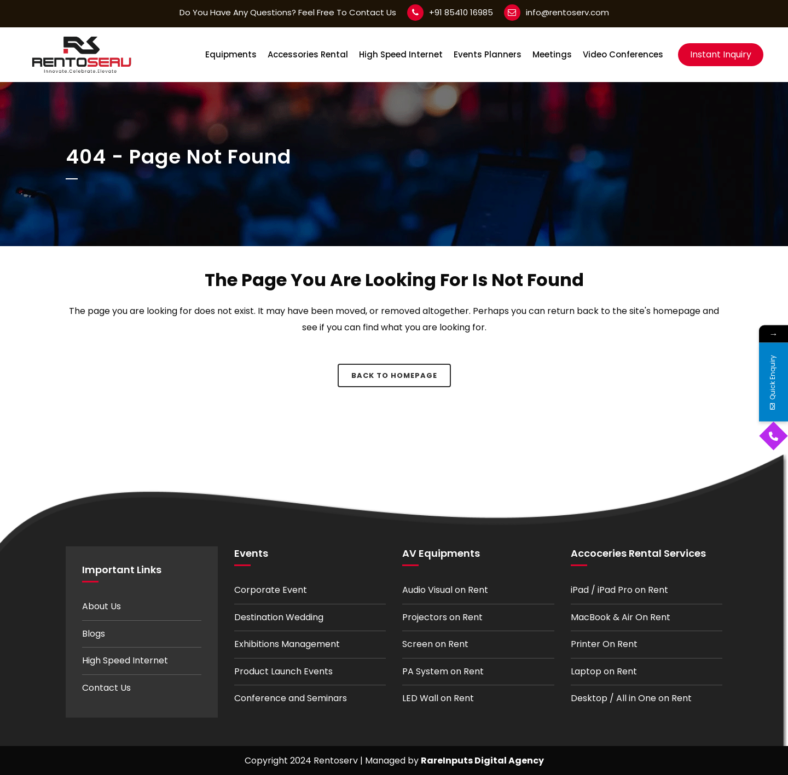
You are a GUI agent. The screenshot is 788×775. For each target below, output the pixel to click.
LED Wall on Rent (438, 698)
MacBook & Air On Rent (620, 617)
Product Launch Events (283, 671)
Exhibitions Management (287, 644)
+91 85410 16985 (461, 12)
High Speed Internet (125, 660)
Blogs (93, 633)
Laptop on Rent (604, 671)
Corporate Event (270, 590)
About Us (101, 606)
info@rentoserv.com (567, 12)
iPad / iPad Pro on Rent (619, 590)
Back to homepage (394, 375)
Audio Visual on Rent (445, 590)
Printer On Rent (604, 644)
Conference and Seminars (290, 698)
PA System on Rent (443, 671)
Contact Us (106, 687)
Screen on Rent (435, 644)
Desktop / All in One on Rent (631, 698)
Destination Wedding (278, 617)
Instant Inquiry (720, 54)
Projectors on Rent (442, 617)
